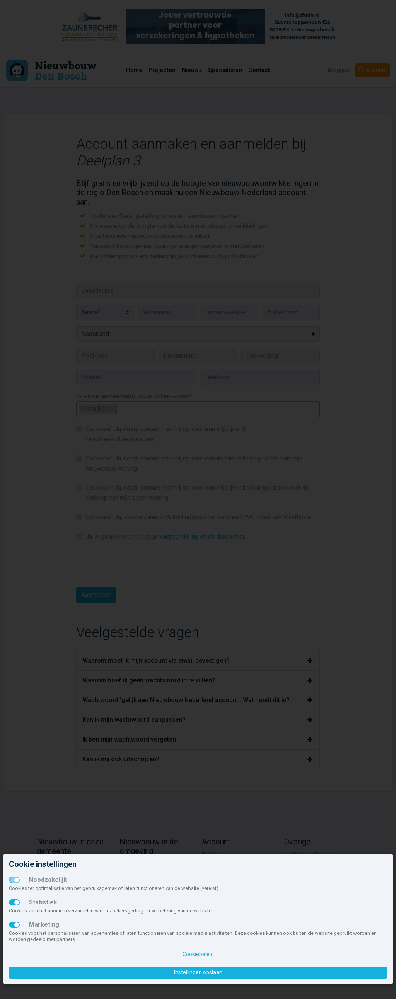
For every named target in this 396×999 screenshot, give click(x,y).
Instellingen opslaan (198, 972)
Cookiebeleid (198, 954)
